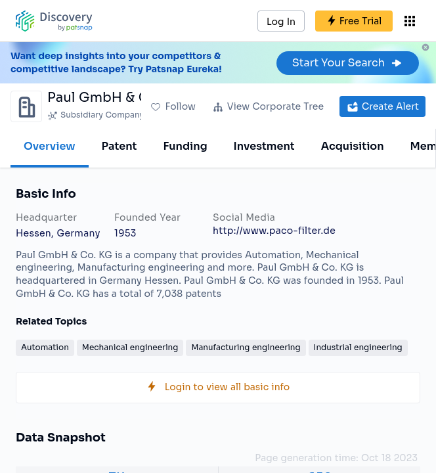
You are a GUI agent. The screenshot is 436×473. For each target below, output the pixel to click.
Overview (50, 146)
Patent (119, 146)
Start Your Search (347, 63)
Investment (264, 146)
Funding (185, 146)
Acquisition (352, 146)
